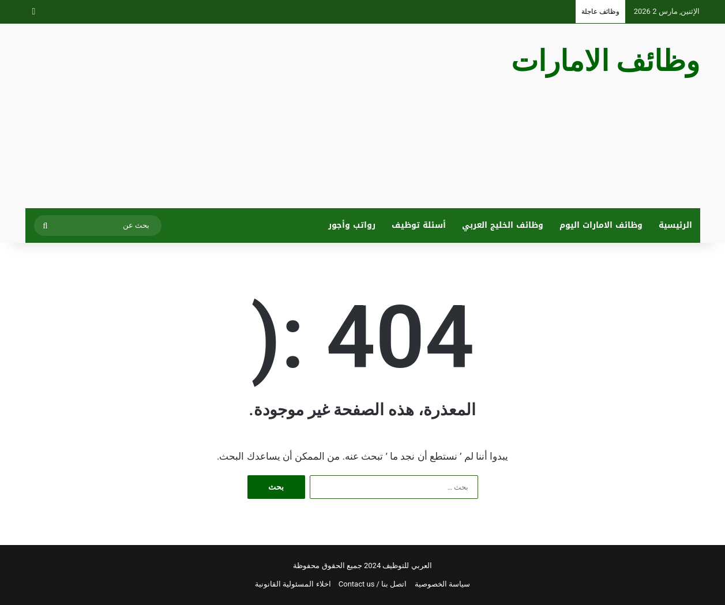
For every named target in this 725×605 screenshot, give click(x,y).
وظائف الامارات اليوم (601, 225)
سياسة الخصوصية (442, 584)
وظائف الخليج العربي (502, 225)
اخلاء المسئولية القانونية (292, 584)
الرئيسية (675, 225)
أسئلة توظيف (419, 225)
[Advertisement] (247, 116)
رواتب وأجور (351, 225)
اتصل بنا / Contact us (373, 584)
